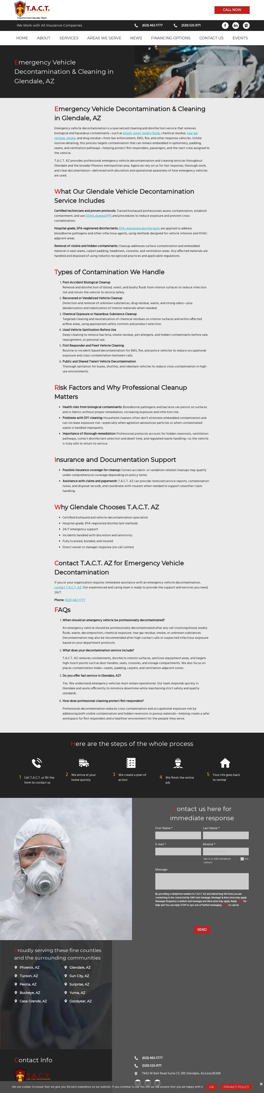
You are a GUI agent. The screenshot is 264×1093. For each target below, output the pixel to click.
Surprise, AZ (79, 984)
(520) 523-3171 (191, 25)
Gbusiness (246, 25)
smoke (71, 138)
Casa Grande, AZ (33, 1001)
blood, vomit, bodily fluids (141, 133)
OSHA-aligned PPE (99, 216)
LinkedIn (235, 25)
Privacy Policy (236, 1087)
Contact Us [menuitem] (211, 38)
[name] (178, 835)
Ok (211, 1087)
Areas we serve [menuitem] (104, 38)
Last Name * (211, 828)
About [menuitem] (43, 38)
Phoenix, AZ (29, 968)
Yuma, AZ (77, 993)
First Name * (164, 828)
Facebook (225, 25)
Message (161, 869)
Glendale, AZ (80, 968)
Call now (232, 10)
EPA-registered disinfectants (139, 228)
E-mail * (160, 844)
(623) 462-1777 (152, 25)
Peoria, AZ (27, 984)
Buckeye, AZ (29, 993)
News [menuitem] (136, 38)
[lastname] (226, 835)
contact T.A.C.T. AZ (67, 587)
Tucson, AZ (28, 976)
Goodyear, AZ (80, 1001)
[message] (202, 881)
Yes (246, 859)
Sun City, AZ (79, 976)
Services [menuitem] (68, 38)
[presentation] (202, 917)
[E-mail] (178, 851)
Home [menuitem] (22, 38)
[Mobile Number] (226, 851)
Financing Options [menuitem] (170, 38)
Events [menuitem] (240, 38)
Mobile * (209, 844)
